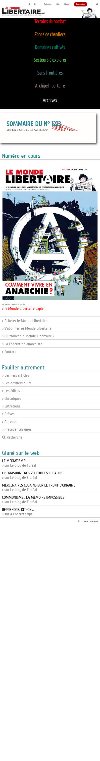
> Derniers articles (15, 375)
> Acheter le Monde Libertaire (24, 320)
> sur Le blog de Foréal (19, 463)
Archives (50, 100)
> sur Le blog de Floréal (32, 475)
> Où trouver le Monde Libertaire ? (28, 336)
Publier (58, 4)
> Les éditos (11, 391)
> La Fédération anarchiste (22, 344)
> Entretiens (11, 406)
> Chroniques (11, 398)
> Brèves (8, 414)
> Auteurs (9, 421)
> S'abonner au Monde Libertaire (26, 328)
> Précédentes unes (16, 429)
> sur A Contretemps (18, 511)
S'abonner (67, 4)
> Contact (9, 352)
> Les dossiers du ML (17, 383)
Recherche (12, 437)
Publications (47, 4)
